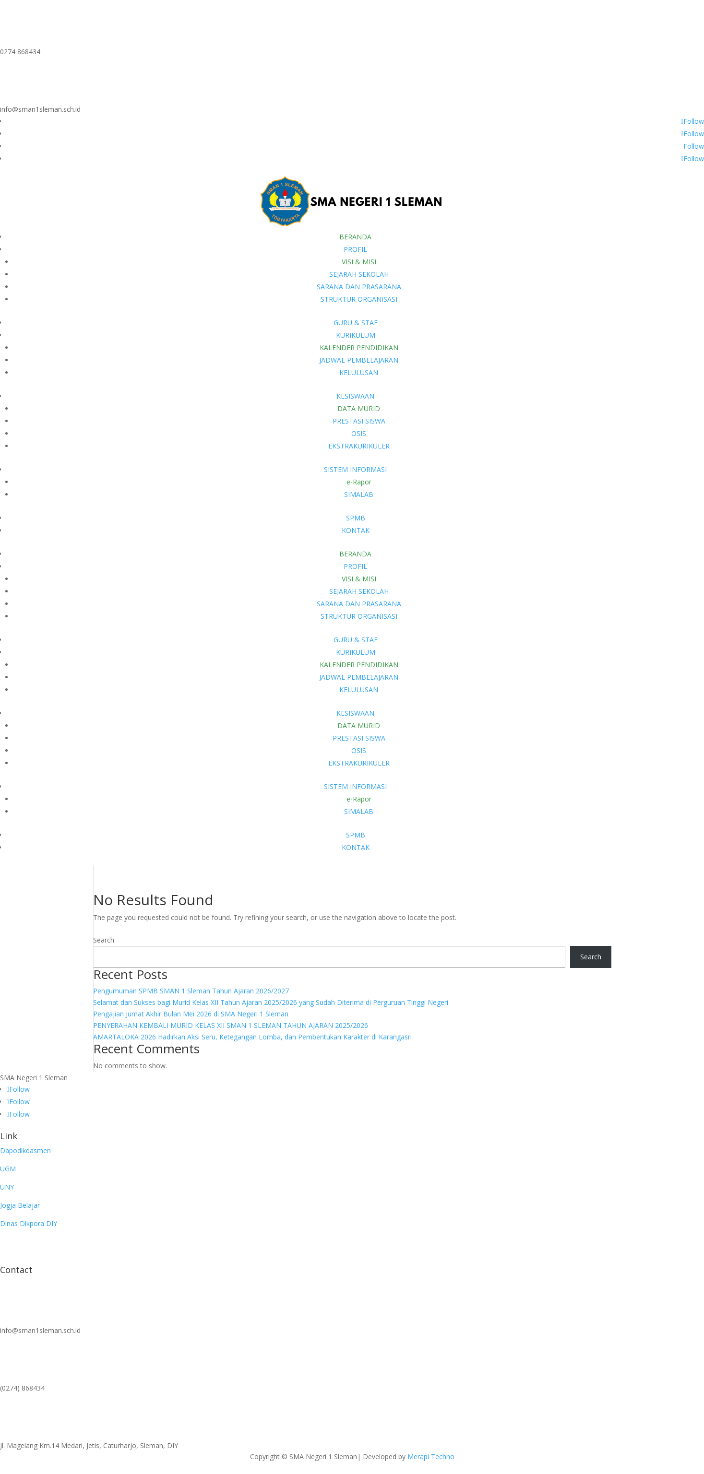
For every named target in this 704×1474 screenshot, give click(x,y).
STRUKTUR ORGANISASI (359, 299)
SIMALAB (358, 494)
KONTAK (356, 530)
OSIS (358, 433)
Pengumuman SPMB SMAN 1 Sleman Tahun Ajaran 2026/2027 (191, 990)
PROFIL (355, 249)
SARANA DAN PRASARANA (359, 286)
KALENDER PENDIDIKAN (359, 347)
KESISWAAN (355, 396)
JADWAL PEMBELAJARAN (358, 360)
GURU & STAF (356, 322)
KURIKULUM (355, 335)
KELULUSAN (358, 372)
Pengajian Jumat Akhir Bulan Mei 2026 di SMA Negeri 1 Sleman (190, 1013)
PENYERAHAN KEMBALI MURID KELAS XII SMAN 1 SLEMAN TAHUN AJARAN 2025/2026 (230, 1025)
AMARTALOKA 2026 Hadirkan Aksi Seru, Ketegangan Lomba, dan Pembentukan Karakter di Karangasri (252, 1036)
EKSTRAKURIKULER (359, 445)
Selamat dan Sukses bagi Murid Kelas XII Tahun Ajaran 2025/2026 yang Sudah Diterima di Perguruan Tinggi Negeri (270, 1002)
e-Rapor (358, 481)
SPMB (355, 517)
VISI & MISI (359, 261)
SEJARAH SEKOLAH (359, 274)
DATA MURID (358, 408)
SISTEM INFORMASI (355, 469)
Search (103, 939)
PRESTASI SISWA (359, 420)
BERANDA (355, 236)
